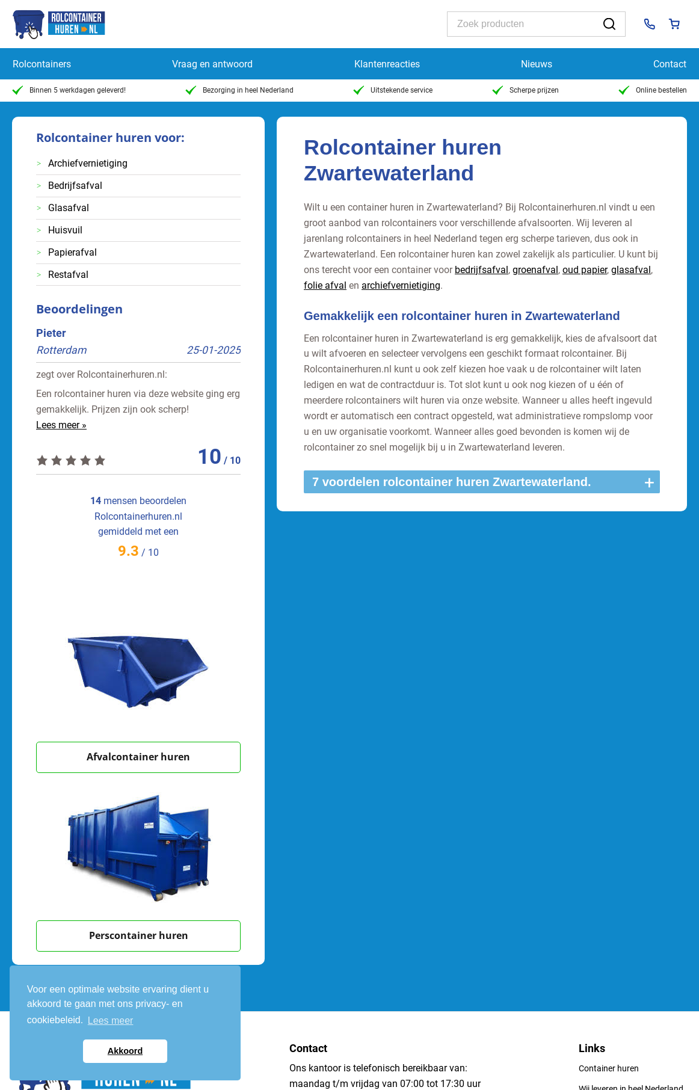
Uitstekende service (393, 90)
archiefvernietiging (401, 285)
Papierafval (72, 252)
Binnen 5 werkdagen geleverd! (69, 90)
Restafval (68, 274)
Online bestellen (652, 90)
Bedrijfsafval (75, 185)
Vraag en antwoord (212, 64)
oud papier (584, 270)
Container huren (609, 1068)
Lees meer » (61, 425)
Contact (669, 64)
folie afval (325, 285)
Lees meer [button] (111, 1020)
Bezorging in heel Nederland (239, 90)
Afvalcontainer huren (138, 756)
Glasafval (68, 208)
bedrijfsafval (481, 270)
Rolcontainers (42, 64)
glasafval (631, 270)
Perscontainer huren (138, 935)
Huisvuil (65, 230)
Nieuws (536, 64)
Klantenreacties (387, 64)
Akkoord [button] (125, 1051)
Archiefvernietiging (88, 163)
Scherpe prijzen (525, 90)
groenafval (535, 270)
